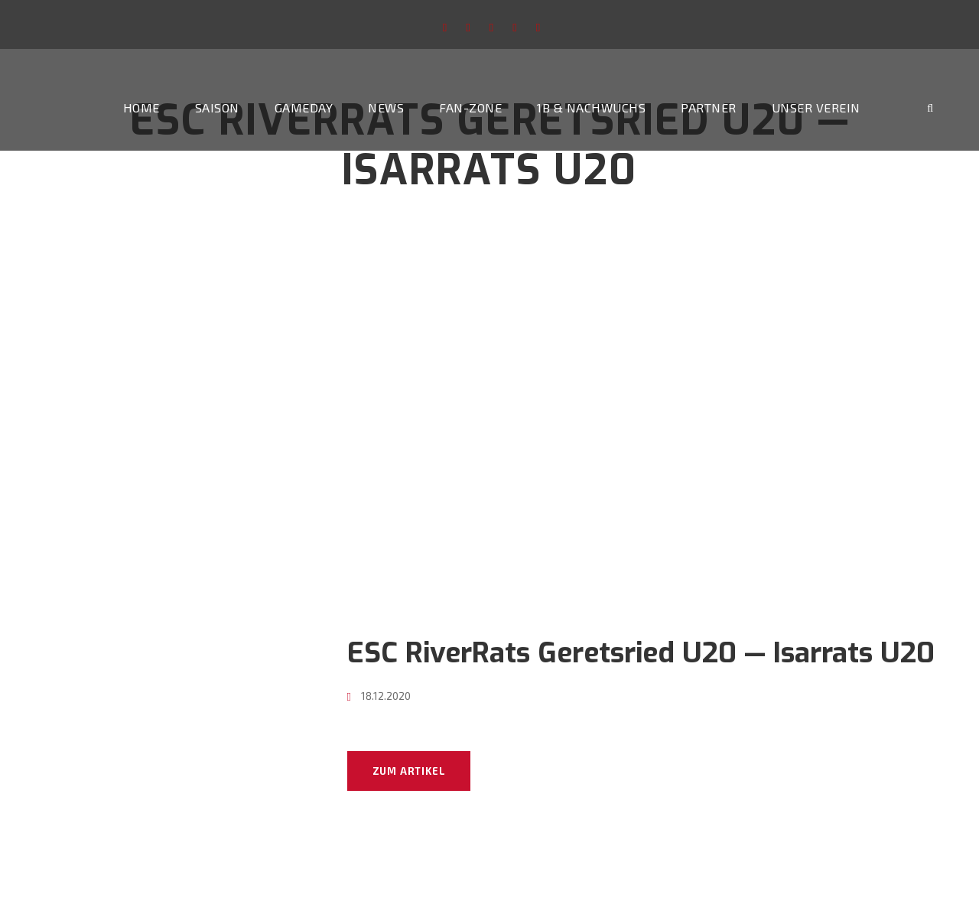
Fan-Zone (470, 107)
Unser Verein (816, 107)
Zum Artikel (409, 771)
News (386, 107)
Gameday (304, 107)
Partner (709, 107)
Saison (217, 107)
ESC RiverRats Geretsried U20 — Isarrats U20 (641, 653)
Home (141, 107)
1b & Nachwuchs (591, 107)
